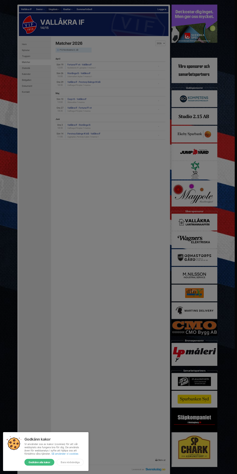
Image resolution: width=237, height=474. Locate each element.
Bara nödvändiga (70, 462)
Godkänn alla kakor (39, 462)
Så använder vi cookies (64, 453)
